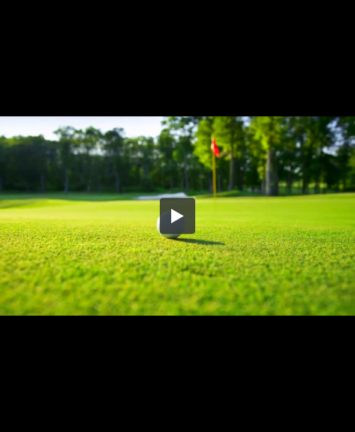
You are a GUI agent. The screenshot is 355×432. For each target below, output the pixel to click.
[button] (178, 216)
